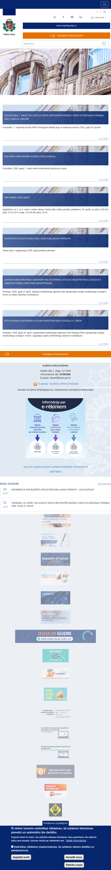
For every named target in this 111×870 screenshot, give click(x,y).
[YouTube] (72, 17)
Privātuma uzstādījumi (56, 827)
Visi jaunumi (104, 483)
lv (97, 12)
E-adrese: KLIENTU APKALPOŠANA (58, 383)
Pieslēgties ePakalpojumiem (70, 35)
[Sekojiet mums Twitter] (54, 17)
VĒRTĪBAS (55, 471)
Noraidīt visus (74, 861)
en (104, 12)
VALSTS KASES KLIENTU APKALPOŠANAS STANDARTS (55, 467)
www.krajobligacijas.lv (66, 25)
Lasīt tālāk (103, 138)
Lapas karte (99, 17)
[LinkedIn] (80, 17)
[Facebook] (63, 17)
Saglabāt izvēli (21, 861)
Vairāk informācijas (76, 845)
